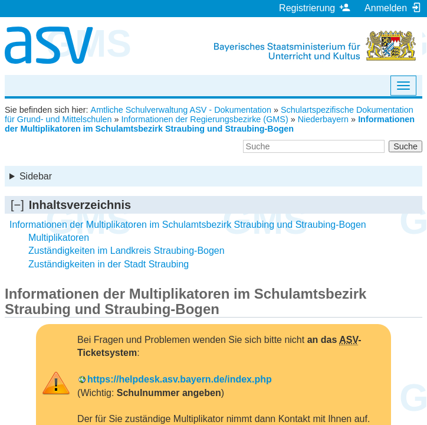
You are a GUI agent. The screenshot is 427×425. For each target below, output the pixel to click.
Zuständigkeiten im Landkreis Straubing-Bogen (126, 251)
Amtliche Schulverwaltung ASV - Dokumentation (181, 110)
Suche (405, 146)
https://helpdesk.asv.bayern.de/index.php (179, 379)
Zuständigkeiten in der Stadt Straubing (108, 264)
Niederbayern (323, 119)
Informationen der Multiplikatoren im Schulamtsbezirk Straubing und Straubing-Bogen (210, 124)
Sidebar (35, 176)
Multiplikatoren (58, 238)
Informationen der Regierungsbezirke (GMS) (204, 119)
